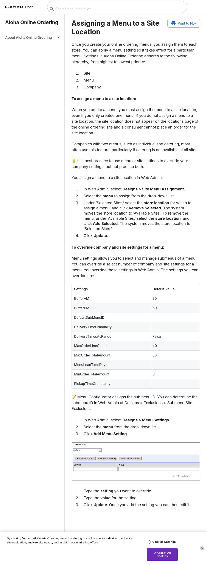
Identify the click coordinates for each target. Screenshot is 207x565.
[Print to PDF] (183, 23)
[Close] (202, 548)
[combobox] (116, 9)
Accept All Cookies (164, 554)
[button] (32, 37)
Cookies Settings (164, 541)
